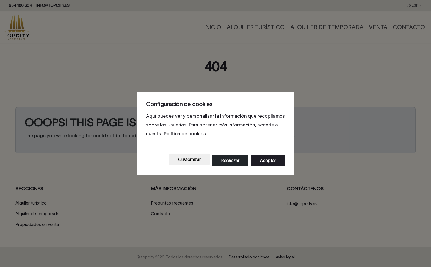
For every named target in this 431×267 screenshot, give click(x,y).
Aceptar (268, 160)
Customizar (189, 159)
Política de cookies (185, 133)
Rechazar (230, 160)
